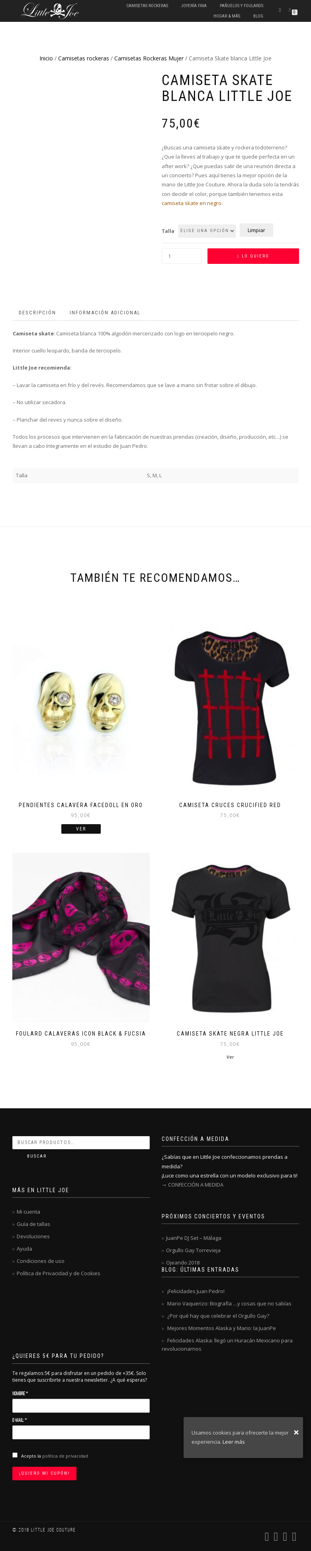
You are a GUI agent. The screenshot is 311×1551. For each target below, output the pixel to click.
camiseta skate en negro (191, 203)
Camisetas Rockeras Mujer (149, 58)
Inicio (46, 58)
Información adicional (105, 313)
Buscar (37, 1156)
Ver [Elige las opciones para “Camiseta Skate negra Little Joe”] (230, 1057)
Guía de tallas (33, 1224)
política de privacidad (65, 1456)
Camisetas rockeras (147, 5)
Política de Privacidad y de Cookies (58, 1273)
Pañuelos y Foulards (241, 5)
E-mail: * (19, 1420)
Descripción (37, 313)
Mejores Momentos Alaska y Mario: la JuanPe (221, 1328)
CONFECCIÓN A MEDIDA (195, 1184)
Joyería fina (194, 5)
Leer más (234, 1441)
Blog (258, 16)
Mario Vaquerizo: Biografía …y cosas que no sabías (229, 1303)
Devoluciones (33, 1236)
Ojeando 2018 (183, 1262)
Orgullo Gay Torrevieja (193, 1250)
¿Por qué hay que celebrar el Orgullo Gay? (218, 1315)
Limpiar (256, 230)
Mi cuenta (28, 1211)
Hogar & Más (226, 16)
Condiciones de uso (41, 1260)
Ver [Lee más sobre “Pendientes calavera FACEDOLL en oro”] (81, 829)
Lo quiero (255, 256)
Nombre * (20, 1393)
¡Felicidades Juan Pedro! (196, 1291)
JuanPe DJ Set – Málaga (193, 1237)
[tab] (37, 313)
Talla (168, 231)
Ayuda (24, 1248)
